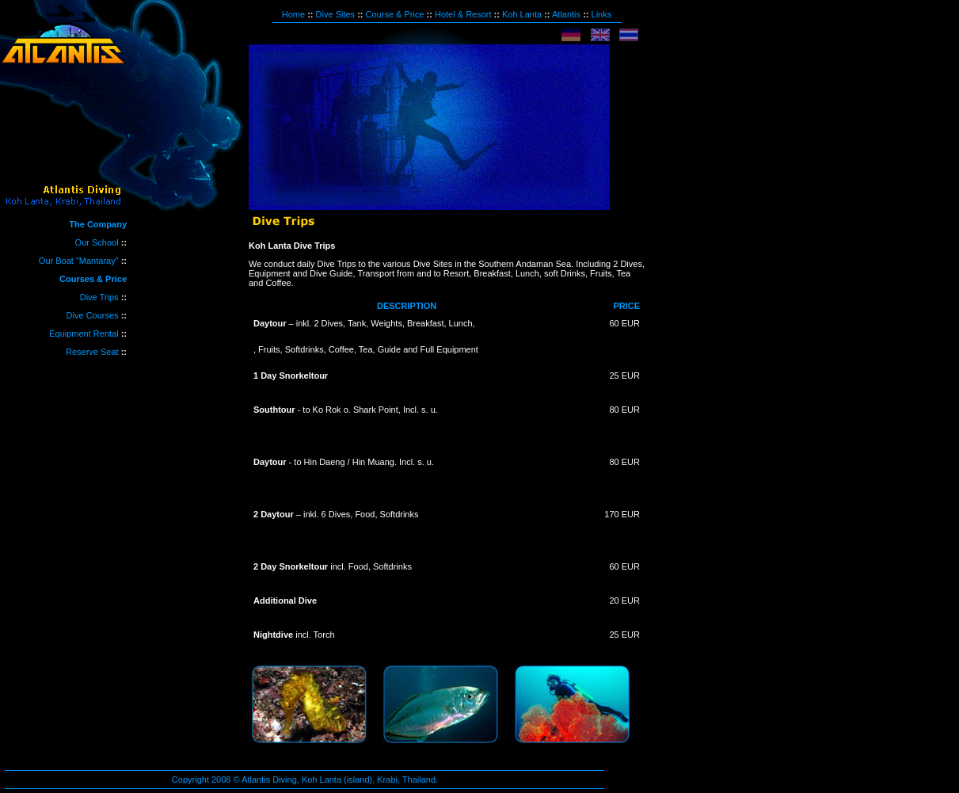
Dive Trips (100, 297)
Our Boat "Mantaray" (79, 260)
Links (602, 14)
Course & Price (395, 14)
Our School (97, 242)
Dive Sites (336, 14)
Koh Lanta (522, 14)
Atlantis (566, 14)
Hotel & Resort (463, 14)
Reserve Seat (92, 351)
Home (293, 14)
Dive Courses (94, 315)
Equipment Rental (85, 333)
